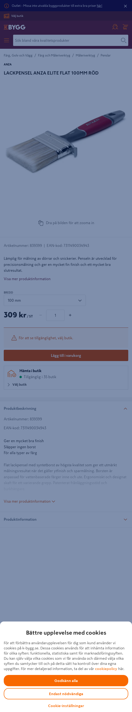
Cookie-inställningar (66, 706)
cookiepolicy (106, 669)
